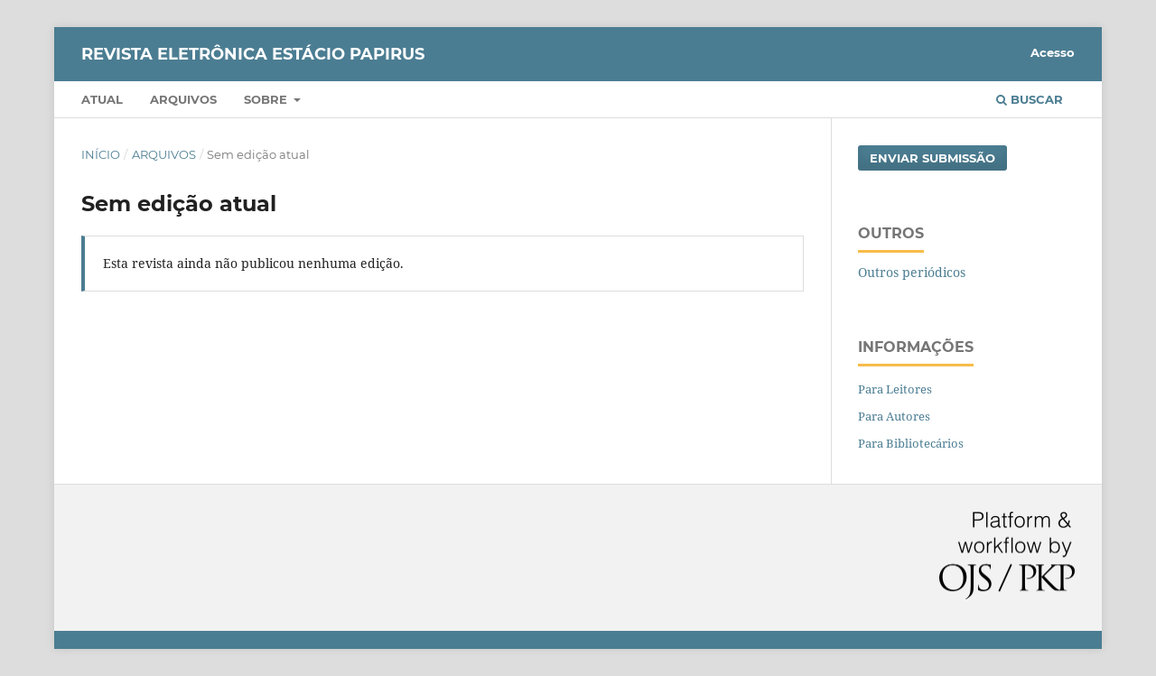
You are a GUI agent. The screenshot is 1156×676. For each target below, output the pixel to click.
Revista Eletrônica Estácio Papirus (252, 54)
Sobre (267, 99)
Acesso (1052, 52)
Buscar (1029, 99)
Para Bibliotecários (911, 443)
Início (100, 154)
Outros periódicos (911, 272)
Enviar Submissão (932, 158)
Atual (102, 99)
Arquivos (183, 99)
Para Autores (894, 416)
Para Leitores (895, 389)
